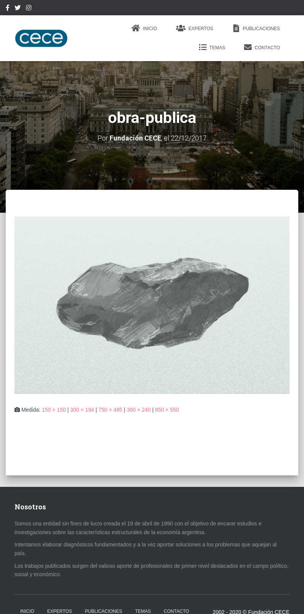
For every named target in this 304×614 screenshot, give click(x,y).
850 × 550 (167, 410)
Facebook (8, 9)
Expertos (194, 28)
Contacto (262, 47)
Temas (212, 47)
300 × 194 (82, 410)
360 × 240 (139, 410)
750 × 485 (111, 410)
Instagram (28, 9)
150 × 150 (54, 410)
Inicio (144, 28)
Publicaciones (256, 28)
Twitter (18, 9)
